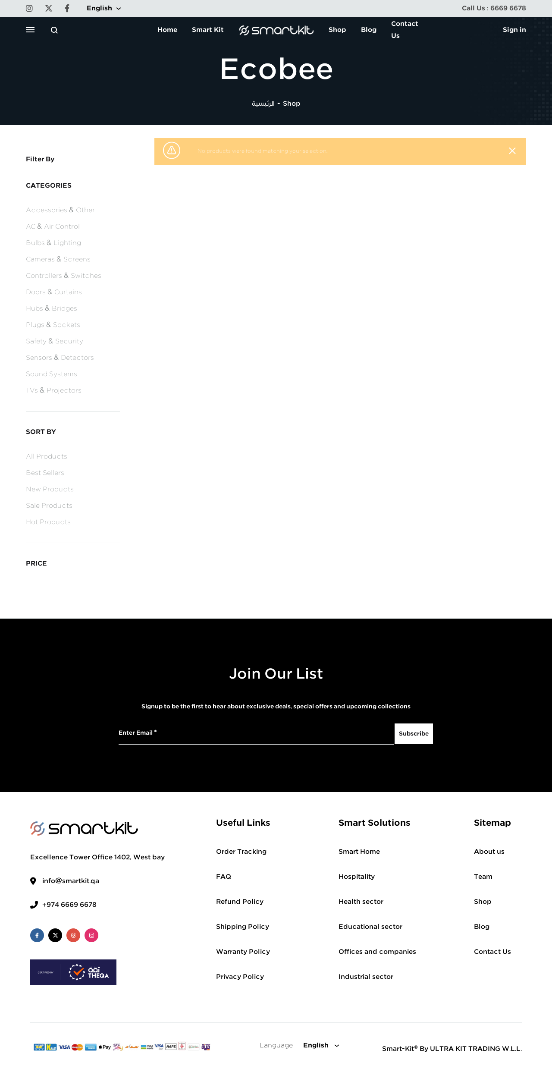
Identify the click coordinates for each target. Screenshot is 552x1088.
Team (483, 876)
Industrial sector (366, 976)
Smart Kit (208, 30)
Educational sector (370, 926)
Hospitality (357, 876)
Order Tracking (241, 851)
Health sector (361, 901)
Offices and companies (377, 951)
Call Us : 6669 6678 (494, 8)
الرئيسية (263, 103)
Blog (368, 30)
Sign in (514, 30)
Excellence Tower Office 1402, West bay (97, 857)
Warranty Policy (243, 951)
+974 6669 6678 (69, 904)
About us (489, 851)
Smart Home (359, 851)
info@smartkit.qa (70, 881)
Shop (337, 30)
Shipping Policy (242, 926)
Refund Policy (239, 901)
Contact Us (404, 30)
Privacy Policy (240, 976)
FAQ (223, 876)
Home (167, 30)
